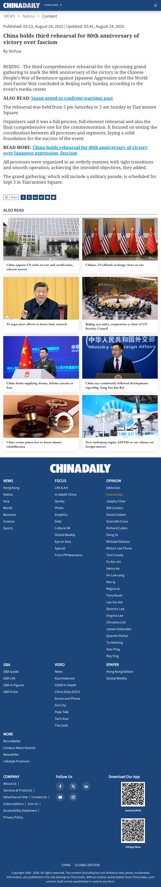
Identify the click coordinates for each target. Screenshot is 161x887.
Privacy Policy (13, 817)
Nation (29, 16)
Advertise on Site (15, 797)
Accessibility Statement (20, 810)
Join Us (32, 803)
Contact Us (39, 797)
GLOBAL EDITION (87, 865)
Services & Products (17, 790)
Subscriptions (13, 803)
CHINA (66, 865)
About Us (9, 783)
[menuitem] (51, 5)
